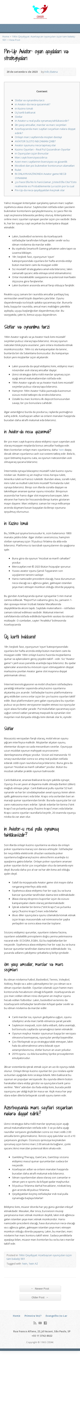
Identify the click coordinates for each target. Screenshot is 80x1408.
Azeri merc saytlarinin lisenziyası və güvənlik (41, 161)
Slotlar (19, 116)
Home (5, 36)
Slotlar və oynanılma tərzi (29, 100)
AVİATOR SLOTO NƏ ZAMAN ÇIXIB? (35, 141)
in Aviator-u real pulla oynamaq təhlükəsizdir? (42, 120)
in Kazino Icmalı (24, 108)
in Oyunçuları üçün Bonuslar (32, 153)
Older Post (40, 1297)
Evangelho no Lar (56, 1315)
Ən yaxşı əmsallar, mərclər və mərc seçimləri (40, 125)
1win (61, 449)
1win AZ (33, 1263)
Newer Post (40, 1288)
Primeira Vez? (33, 1315)
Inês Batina (51, 72)
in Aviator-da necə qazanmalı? (32, 104)
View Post (14, 39)
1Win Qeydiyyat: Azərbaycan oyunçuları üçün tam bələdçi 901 (39, 1257)
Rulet (18, 170)
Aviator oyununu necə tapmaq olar (35, 145)
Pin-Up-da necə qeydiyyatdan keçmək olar (40, 190)
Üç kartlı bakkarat (25, 112)
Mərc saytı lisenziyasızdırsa (31, 157)
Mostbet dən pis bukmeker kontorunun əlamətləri (45, 165)
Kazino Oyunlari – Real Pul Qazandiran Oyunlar (42, 149)
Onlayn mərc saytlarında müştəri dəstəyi (38, 137)
